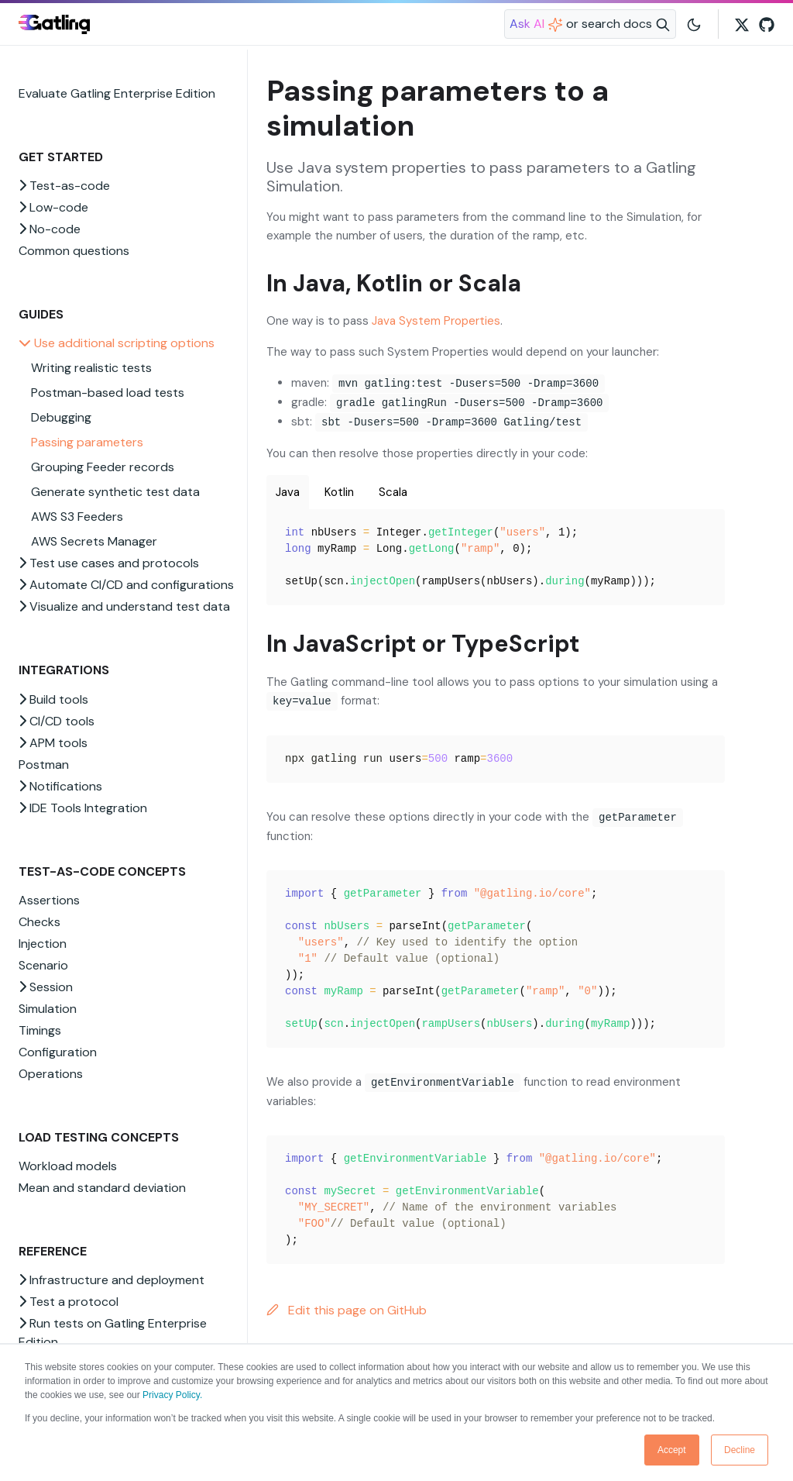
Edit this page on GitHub (346, 1310)
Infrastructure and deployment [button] (111, 1280)
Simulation (48, 1009)
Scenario (43, 965)
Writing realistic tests (91, 368)
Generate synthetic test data (115, 492)
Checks (39, 922)
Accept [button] (671, 1450)
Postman (44, 764)
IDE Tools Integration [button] (83, 808)
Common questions (74, 251)
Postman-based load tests (107, 392)
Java (288, 492)
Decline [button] (739, 1450)
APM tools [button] (53, 743)
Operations (51, 1074)
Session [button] (46, 987)
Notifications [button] (60, 786)
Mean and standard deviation (102, 1188)
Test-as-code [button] (64, 185)
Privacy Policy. (172, 1395)
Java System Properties (436, 321)
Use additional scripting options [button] (117, 343)
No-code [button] (50, 229)
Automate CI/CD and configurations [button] (126, 585)
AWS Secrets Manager (94, 541)
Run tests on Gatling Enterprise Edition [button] (113, 1332)
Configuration (58, 1052)
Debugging (61, 417)
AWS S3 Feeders (77, 516)
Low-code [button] (53, 207)
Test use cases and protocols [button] (109, 563)
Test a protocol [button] (68, 1301)
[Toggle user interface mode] (694, 24)
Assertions (49, 900)
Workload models (68, 1166)
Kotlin (339, 492)
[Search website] (590, 24)
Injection (43, 943)
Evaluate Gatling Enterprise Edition (117, 93)
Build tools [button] (53, 699)
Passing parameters (87, 442)
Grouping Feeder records (102, 467)
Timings (40, 1030)
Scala (393, 492)
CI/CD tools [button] (56, 721)
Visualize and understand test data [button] (124, 606)
